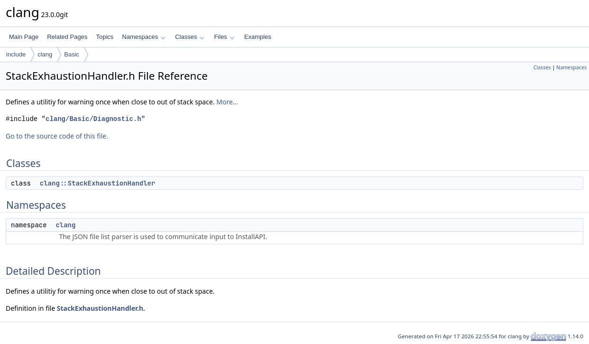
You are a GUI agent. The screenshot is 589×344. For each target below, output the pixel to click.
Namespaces (143, 36)
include (16, 54)
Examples (257, 36)
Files (224, 36)
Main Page (23, 36)
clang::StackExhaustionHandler (98, 183)
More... (227, 101)
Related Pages (67, 36)
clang (44, 54)
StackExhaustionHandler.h (100, 308)
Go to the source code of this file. (57, 135)
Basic (71, 54)
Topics (104, 36)
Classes (189, 36)
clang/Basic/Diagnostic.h (93, 118)
